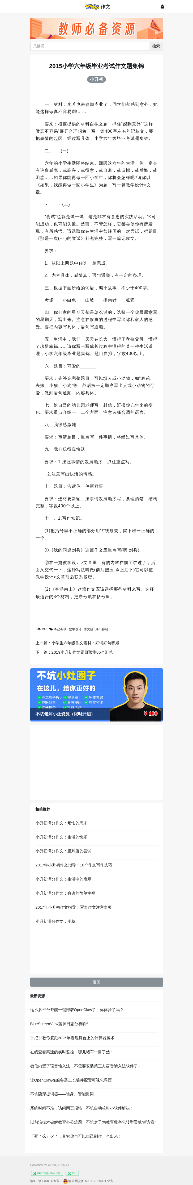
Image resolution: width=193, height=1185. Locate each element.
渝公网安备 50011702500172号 (90, 1181)
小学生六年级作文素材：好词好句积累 (85, 643)
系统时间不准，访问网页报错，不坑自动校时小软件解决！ (82, 1108)
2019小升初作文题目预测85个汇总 (82, 652)
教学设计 (75, 629)
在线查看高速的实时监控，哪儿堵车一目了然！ (72, 1052)
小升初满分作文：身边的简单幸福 (65, 893)
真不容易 (101, 629)
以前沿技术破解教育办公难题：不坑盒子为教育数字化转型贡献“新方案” (93, 1122)
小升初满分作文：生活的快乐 (61, 837)
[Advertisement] (96, 762)
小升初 (96, 79)
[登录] (162, 6)
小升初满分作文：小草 (55, 921)
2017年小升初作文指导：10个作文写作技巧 (74, 865)
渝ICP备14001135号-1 (46, 1181)
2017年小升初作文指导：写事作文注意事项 (74, 907)
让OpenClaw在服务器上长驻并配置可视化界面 (71, 1080)
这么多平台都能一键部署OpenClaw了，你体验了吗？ (77, 1010)
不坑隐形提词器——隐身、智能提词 (62, 1094)
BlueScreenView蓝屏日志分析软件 (60, 1024)
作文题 (88, 629)
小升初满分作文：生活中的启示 (63, 879)
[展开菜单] (31, 6)
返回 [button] (96, 982)
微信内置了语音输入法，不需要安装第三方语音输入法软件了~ (85, 1066)
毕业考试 (60, 629)
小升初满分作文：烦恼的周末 (61, 823)
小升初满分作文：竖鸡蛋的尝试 (63, 851)
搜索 (156, 46)
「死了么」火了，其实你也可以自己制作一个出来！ (76, 1136)
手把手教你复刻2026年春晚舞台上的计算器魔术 (72, 1038)
